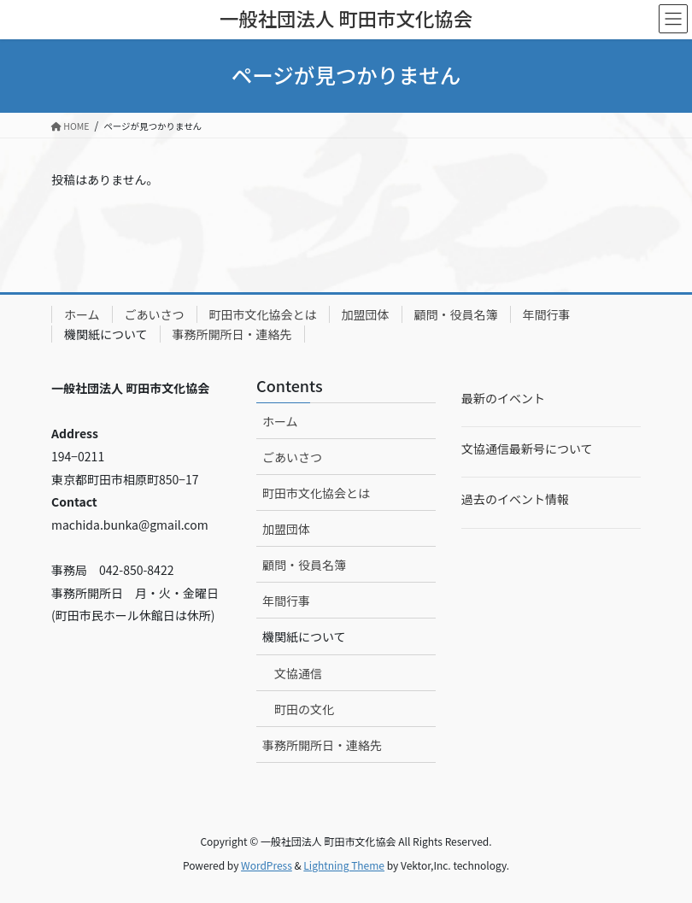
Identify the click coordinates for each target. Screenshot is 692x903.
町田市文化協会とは (263, 314)
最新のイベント (503, 398)
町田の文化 (304, 709)
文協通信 (298, 673)
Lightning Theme (343, 865)
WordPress (266, 865)
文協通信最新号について (527, 448)
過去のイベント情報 (515, 498)
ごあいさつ (155, 314)
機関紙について (106, 334)
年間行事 (547, 314)
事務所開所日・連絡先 (232, 334)
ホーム (82, 314)
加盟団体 (366, 314)
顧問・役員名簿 (456, 314)
